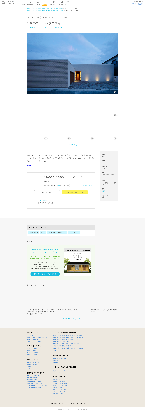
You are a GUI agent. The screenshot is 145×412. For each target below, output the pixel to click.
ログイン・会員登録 (137, 4)
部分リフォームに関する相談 (60, 385)
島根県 (59, 345)
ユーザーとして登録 (32, 348)
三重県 (67, 341)
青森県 (59, 335)
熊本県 (67, 348)
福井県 (67, 339)
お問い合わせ (89, 403)
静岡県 (59, 341)
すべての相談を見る (58, 379)
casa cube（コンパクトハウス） (35, 381)
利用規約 (54, 403)
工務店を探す (56, 360)
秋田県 (71, 335)
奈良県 (71, 343)
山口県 (71, 345)
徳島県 (54, 347)
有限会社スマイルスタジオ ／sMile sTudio (46, 27)
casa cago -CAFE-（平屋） (34, 387)
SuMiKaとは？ (31, 335)
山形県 (76, 335)
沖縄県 (54, 350)
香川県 (59, 347)
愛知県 (63, 341)
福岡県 (54, 348)
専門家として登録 (31, 350)
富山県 (59, 339)
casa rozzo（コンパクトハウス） (35, 383)
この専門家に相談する (47, 192)
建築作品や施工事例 (32, 364)
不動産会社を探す (57, 362)
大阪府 (63, 343)
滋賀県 (54, 343)
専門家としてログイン (32, 354)
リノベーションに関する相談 (60, 383)
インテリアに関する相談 (59, 391)
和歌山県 (76, 343)
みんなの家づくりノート (33, 362)
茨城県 (54, 337)
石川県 (63, 339)
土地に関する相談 (57, 387)
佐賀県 (59, 348)
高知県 (67, 347)
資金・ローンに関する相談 (59, 389)
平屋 (38, 17)
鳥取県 (54, 345)
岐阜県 (103, 191)
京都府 (59, 343)
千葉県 (71, 337)
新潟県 (54, 339)
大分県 (71, 348)
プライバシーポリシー (64, 403)
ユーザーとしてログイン (33, 352)
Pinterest (30, 165)
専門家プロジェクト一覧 (59, 370)
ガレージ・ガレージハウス (50, 17)
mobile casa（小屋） (32, 377)
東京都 (76, 337)
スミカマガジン (31, 368)
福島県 (80, 335)
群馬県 (63, 337)
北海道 (54, 335)
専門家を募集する (57, 372)
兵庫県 (67, 343)
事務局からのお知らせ (32, 339)
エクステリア (64, 17)
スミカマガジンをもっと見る (72, 319)
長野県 (76, 339)
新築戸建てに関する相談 (59, 381)
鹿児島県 (81, 348)
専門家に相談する (59, 376)
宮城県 (67, 335)
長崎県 (63, 348)
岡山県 (63, 345)
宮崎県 (76, 348)
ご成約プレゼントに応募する (34, 341)
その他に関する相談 (58, 393)
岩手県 (63, 335)
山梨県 (71, 339)
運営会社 (73, 403)
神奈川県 (81, 337)
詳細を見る (86, 185)
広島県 (67, 345)
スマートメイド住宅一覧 (33, 375)
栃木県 (59, 337)
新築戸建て (31, 17)
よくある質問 (81, 403)
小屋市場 (29, 366)
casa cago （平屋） (32, 379)
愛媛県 (63, 347)
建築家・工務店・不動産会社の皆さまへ (37, 337)
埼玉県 (67, 337)
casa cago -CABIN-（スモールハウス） (37, 385)
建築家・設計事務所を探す (59, 358)
